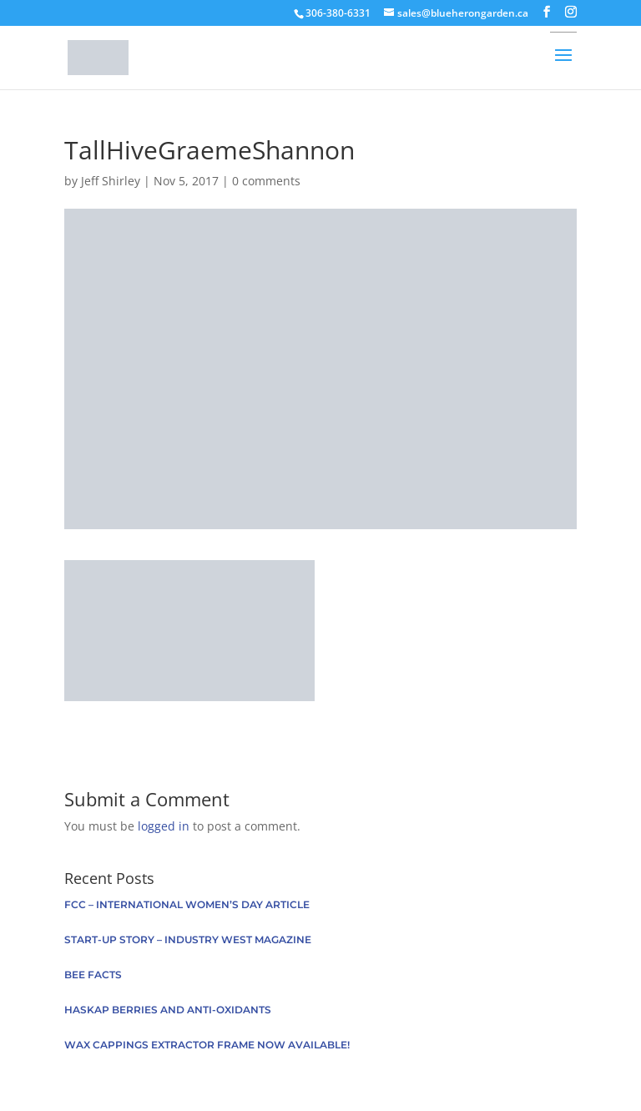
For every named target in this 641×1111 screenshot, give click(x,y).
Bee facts (93, 974)
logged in (163, 826)
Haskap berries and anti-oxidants (167, 1009)
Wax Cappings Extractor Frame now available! (207, 1044)
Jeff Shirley (110, 181)
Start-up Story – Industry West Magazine (187, 939)
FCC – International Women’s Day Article (187, 904)
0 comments (266, 181)
